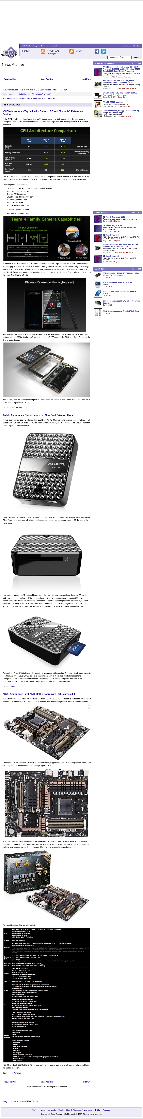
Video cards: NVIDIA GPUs (126, 88)
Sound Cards (122, 97)
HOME (26, 51)
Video (43, 1110)
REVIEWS (53, 51)
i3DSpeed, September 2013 (114, 217)
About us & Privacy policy (82, 1110)
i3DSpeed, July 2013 (111, 235)
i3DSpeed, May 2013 (111, 256)
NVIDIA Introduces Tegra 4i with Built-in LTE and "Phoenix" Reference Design (35, 90)
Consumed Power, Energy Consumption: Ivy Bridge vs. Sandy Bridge (121, 112)
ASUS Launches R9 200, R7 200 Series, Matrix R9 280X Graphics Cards (121, 274)
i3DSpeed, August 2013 (112, 225)
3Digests (116, 221)
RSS (139, 63)
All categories (52, 54)
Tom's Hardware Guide (19, 408)
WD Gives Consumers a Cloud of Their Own (121, 311)
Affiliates (126, 46)
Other (68, 1110)
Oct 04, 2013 (107, 305)
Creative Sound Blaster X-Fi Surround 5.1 (120, 93)
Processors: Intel (125, 117)
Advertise (136, 46)
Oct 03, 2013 (107, 313)
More (133, 63)
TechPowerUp (15, 1073)
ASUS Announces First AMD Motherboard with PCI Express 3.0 (29, 98)
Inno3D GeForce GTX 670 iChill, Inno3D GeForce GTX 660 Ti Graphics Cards (119, 82)
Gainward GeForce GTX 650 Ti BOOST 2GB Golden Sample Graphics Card (120, 246)
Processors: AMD (125, 106)
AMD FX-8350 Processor (113, 102)
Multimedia (52, 1110)
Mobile (61, 1110)
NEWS (79, 51)
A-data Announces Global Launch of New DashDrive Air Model (28, 94)
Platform (35, 1110)
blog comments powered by (20, 1101)
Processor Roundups (123, 77)
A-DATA (13, 687)
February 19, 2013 (11, 105)
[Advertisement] (71, 22)
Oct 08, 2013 (107, 277)
